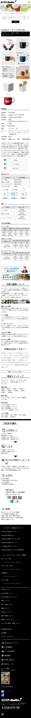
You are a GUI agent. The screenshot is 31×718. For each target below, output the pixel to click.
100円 (3, 389)
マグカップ (6, 13)
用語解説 (6, 655)
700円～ (16, 390)
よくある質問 (7, 651)
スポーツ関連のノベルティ (9, 406)
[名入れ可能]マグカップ (10, 542)
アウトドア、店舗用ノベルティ (10, 410)
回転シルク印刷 (18, 293)
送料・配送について (7, 615)
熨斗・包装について (7, 604)
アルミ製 (3, 399)
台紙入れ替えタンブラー (10, 546)
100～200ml (4, 415)
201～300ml (13, 415)
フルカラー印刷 (5, 332)
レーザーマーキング (13, 295)
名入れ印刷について (7, 593)
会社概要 (3, 633)
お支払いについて (6, 612)
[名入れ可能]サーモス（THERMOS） (14, 550)
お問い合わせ (7, 660)
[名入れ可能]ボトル (8, 535)
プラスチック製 (15, 397)
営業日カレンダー (7, 664)
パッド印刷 (4, 315)
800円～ (23, 390)
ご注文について (5, 589)
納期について (5, 608)
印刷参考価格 (26, 139)
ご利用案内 (6, 647)
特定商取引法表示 (6, 629)
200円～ (9, 389)
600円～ (10, 390)
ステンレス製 (5, 397)
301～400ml (22, 415)
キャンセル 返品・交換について (10, 623)
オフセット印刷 (9, 297)
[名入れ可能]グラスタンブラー (12, 539)
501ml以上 (13, 416)
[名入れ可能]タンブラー (10, 531)
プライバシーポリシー (7, 636)
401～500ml (4, 416)
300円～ (15, 389)
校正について (5, 600)
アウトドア (9, 35)
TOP (1, 13)
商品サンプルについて (7, 619)
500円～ (3, 390)
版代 (18, 139)
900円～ (3, 392)
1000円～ (10, 392)
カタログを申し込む (7, 686)
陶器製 (24, 397)
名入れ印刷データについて (9, 597)
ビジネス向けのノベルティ (9, 404)
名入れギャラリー (9, 643)
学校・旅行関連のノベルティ (9, 408)
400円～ (22, 389)
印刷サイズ (11, 139)
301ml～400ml (15, 33)
